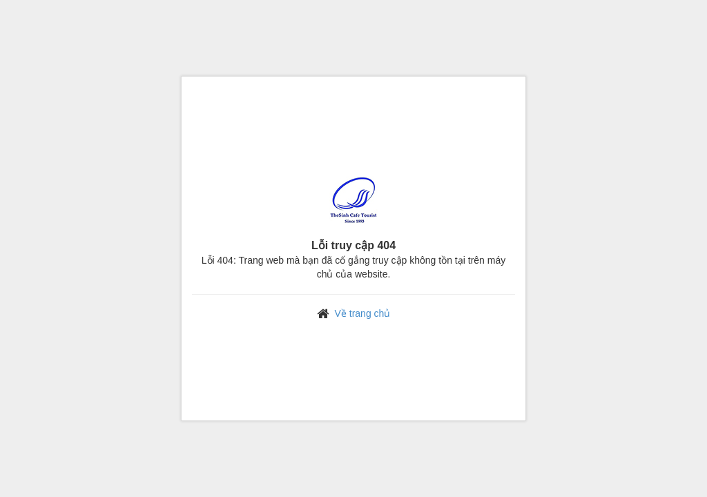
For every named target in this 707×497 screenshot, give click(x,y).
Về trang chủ (363, 313)
